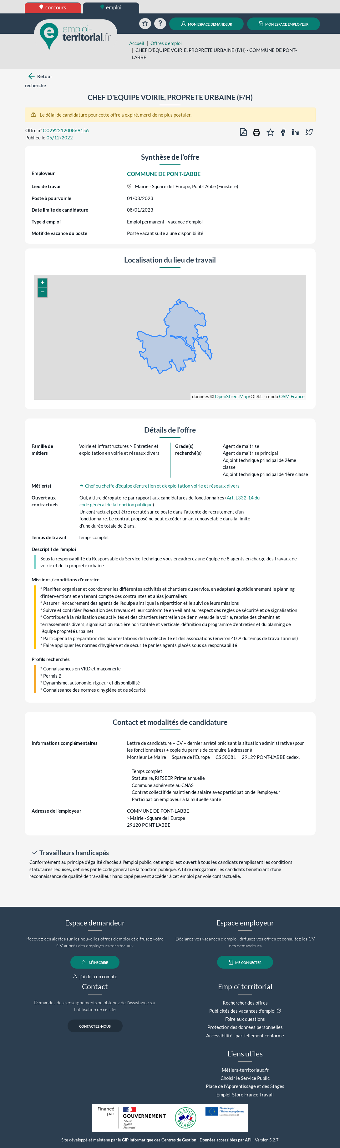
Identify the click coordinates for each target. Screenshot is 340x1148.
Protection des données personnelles (245, 1027)
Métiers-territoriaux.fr (245, 1070)
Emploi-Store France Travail (245, 1094)
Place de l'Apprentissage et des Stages (245, 1086)
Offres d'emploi (166, 43)
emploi (111, 7)
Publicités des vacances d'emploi (242, 1011)
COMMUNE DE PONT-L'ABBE (163, 173)
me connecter (245, 962)
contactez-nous (95, 1026)
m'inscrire (95, 962)
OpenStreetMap (232, 396)
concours (52, 7)
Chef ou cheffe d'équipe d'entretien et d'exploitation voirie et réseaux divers (159, 486)
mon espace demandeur (206, 24)
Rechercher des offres (245, 1002)
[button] (42, 283)
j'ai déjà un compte (95, 976)
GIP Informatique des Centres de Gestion (159, 1140)
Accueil (136, 43)
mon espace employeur (283, 24)
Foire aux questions (245, 1019)
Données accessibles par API (225, 1140)
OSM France (292, 396)
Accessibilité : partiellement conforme (245, 1035)
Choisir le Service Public (245, 1078)
